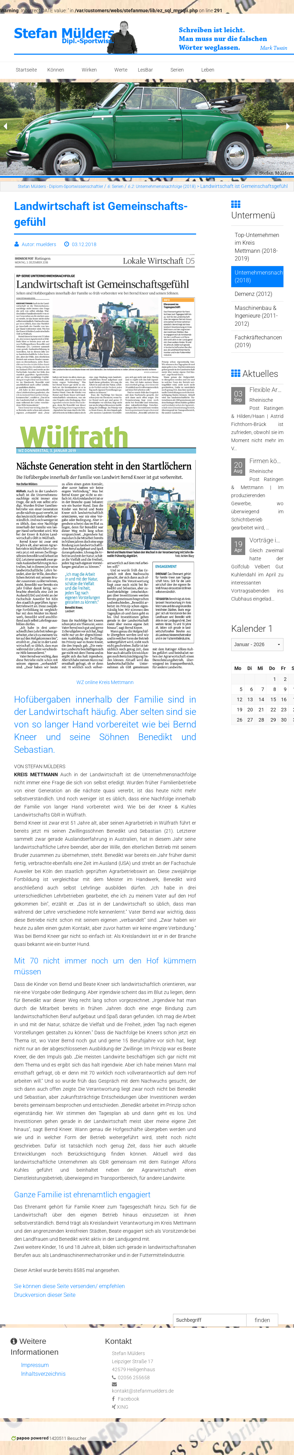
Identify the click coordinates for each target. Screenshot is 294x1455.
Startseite (26, 70)
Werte (120, 70)
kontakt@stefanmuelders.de (143, 1391)
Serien (177, 70)
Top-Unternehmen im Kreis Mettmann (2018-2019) (257, 247)
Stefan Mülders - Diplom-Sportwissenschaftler (60, 186)
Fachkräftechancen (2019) (258, 341)
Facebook (128, 1399)
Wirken (89, 70)
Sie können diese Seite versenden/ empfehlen (69, 1286)
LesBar (145, 70)
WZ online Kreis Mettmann (105, 682)
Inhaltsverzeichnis (43, 1374)
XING (122, 1407)
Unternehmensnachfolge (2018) (162, 186)
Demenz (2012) (253, 294)
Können (55, 70)
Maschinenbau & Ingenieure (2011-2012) (256, 316)
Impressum (35, 1365)
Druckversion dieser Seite (44, 1295)
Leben (207, 70)
